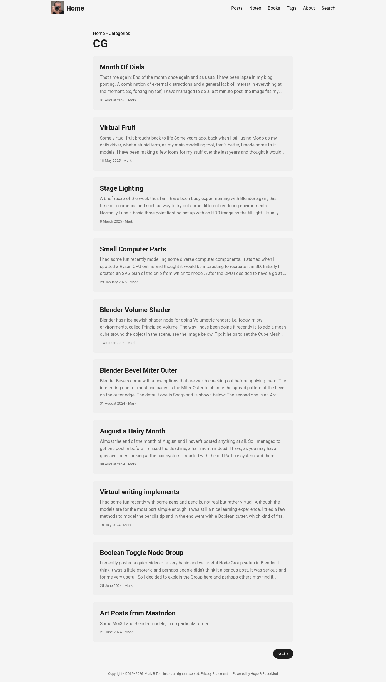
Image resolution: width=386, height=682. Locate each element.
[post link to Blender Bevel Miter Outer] (193, 386)
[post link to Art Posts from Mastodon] (193, 622)
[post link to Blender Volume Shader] (193, 326)
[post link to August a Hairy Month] (193, 447)
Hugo (255, 674)
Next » (283, 653)
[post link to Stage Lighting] (193, 204)
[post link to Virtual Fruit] (193, 143)
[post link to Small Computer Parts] (193, 265)
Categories (119, 33)
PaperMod (270, 674)
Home (67, 7)
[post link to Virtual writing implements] (193, 508)
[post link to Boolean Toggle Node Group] (193, 568)
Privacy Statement (214, 674)
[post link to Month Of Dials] (193, 83)
